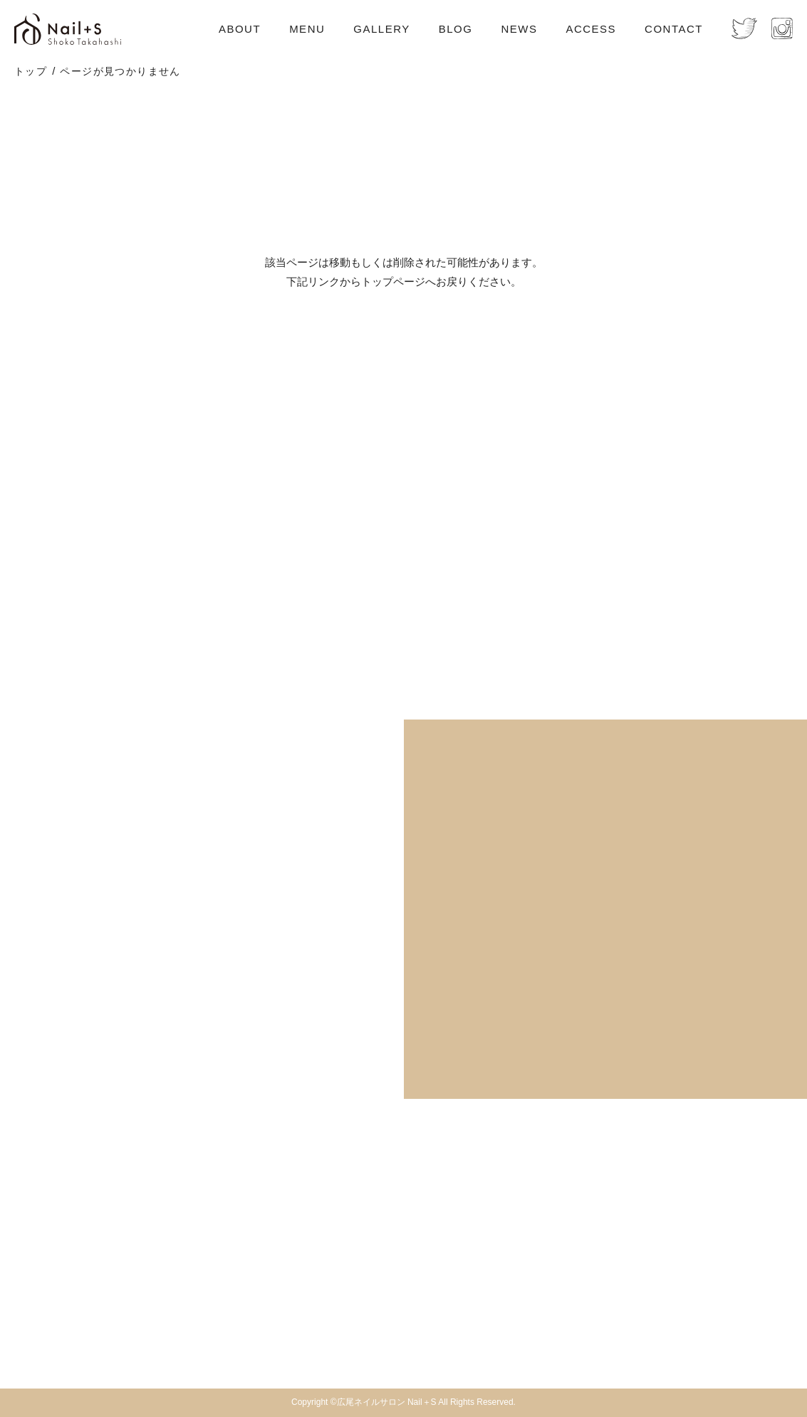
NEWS (519, 29)
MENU (307, 29)
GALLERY (381, 29)
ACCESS (591, 29)
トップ (30, 71)
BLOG (456, 29)
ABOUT (240, 29)
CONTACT (674, 29)
